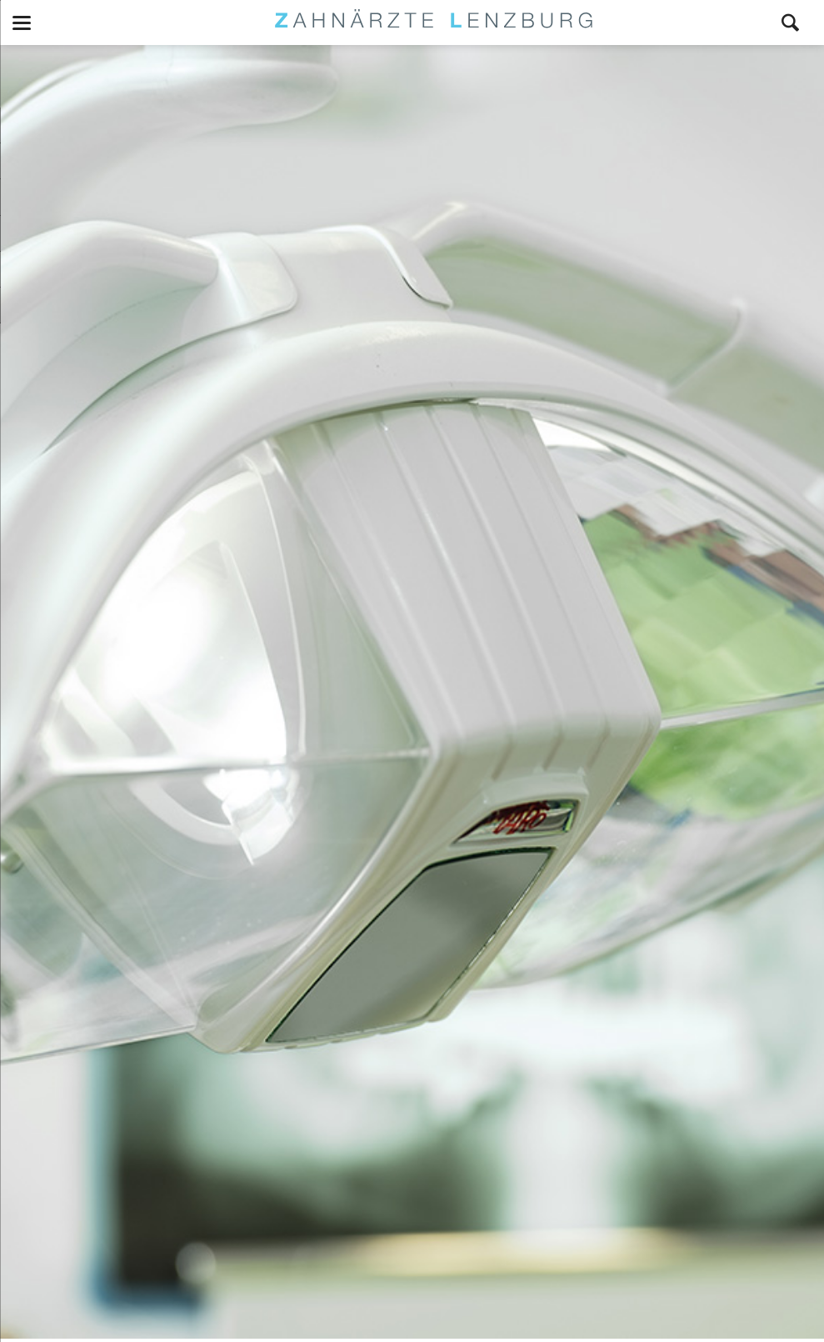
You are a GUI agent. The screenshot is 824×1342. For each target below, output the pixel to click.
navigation (21, 23)
